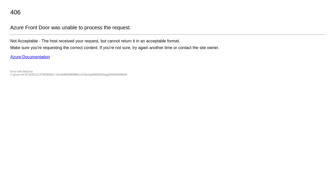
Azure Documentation (30, 57)
